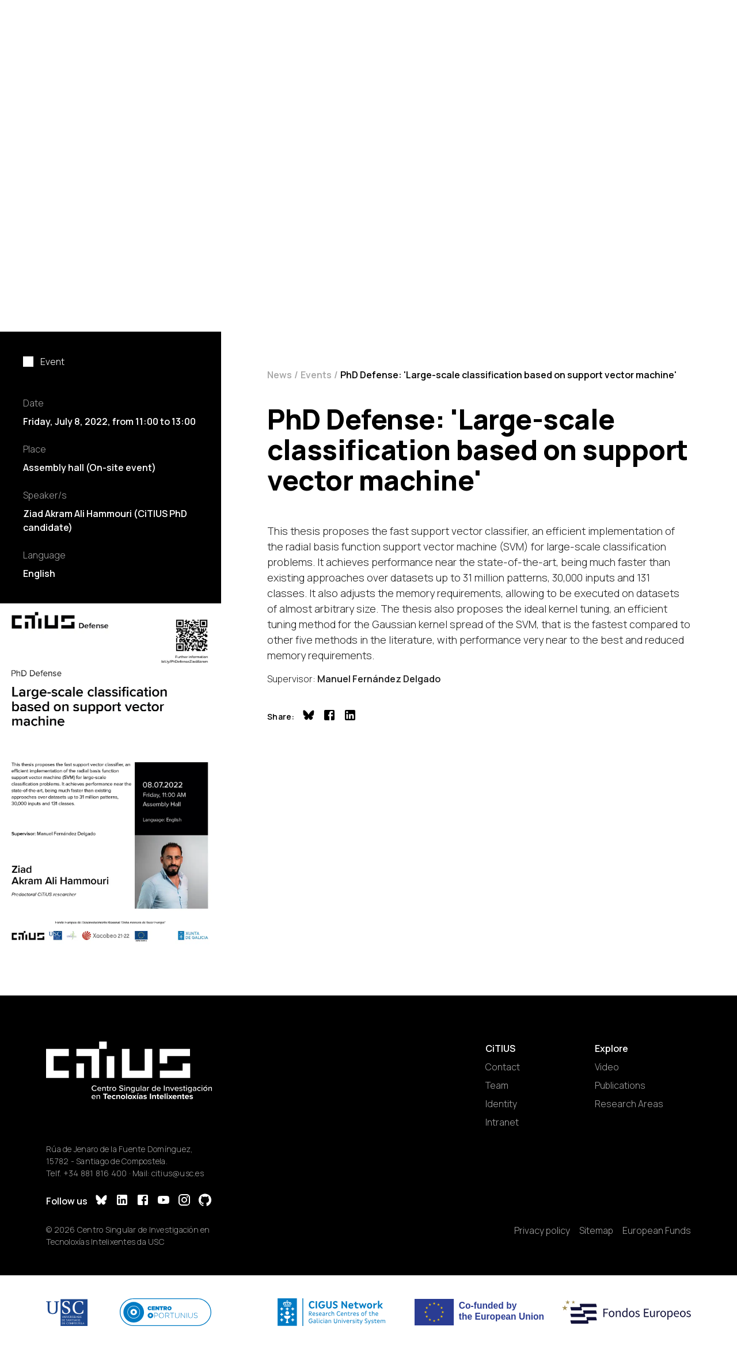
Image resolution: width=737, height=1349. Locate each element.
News (279, 374)
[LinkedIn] (122, 1201)
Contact (502, 1067)
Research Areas (629, 1103)
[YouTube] (163, 1201)
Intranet (502, 1122)
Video (607, 1067)
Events (316, 374)
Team (496, 1085)
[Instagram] (184, 1201)
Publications (620, 1085)
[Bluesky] (101, 1201)
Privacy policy (542, 1230)
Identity (501, 1103)
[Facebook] (143, 1201)
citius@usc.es (177, 1173)
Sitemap (596, 1230)
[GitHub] (205, 1201)
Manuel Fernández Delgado (378, 678)
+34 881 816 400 (95, 1173)
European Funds (656, 1230)
